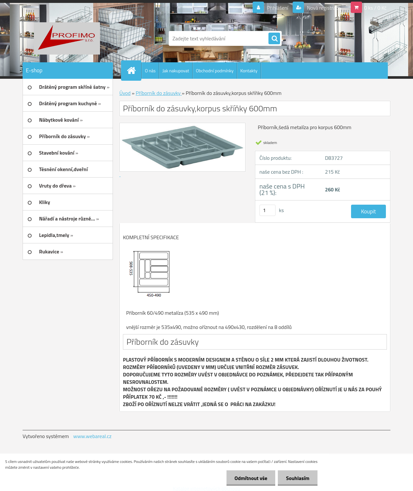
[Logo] (67, 38)
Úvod (125, 93)
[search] (274, 39)
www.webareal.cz (92, 436)
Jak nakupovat (175, 70)
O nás (150, 70)
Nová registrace (323, 8)
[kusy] (267, 210)
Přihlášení (277, 8)
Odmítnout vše (251, 478)
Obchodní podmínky (215, 70)
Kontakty (248, 70)
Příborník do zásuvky (159, 93)
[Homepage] (133, 70)
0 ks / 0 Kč (375, 8)
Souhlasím (297, 478)
